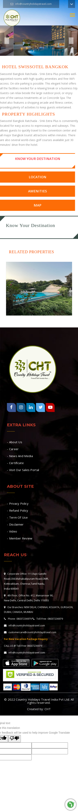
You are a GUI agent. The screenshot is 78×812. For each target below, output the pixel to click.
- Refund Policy (17, 510)
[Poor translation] (14, 738)
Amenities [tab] (37, 191)
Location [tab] (37, 177)
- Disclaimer (15, 524)
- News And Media (20, 456)
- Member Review (19, 538)
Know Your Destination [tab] (37, 158)
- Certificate (15, 463)
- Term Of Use (17, 517)
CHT (48, 709)
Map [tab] (37, 205)
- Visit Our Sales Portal (23, 470)
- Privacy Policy (18, 503)
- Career (13, 449)
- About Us (14, 442)
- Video (12, 531)
